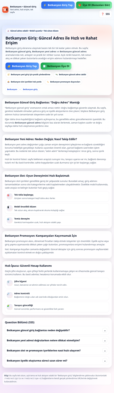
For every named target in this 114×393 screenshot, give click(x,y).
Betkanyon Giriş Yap (58, 5)
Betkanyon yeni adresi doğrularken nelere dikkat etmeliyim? (57, 340)
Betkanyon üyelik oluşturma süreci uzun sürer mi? (57, 360)
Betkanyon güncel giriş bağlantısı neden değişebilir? (57, 330)
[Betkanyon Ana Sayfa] (20, 9)
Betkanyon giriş (30, 89)
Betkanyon (12, 89)
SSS (105, 14)
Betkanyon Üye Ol (56, 66)
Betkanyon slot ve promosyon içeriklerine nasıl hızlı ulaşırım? (57, 350)
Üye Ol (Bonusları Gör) (94, 5)
